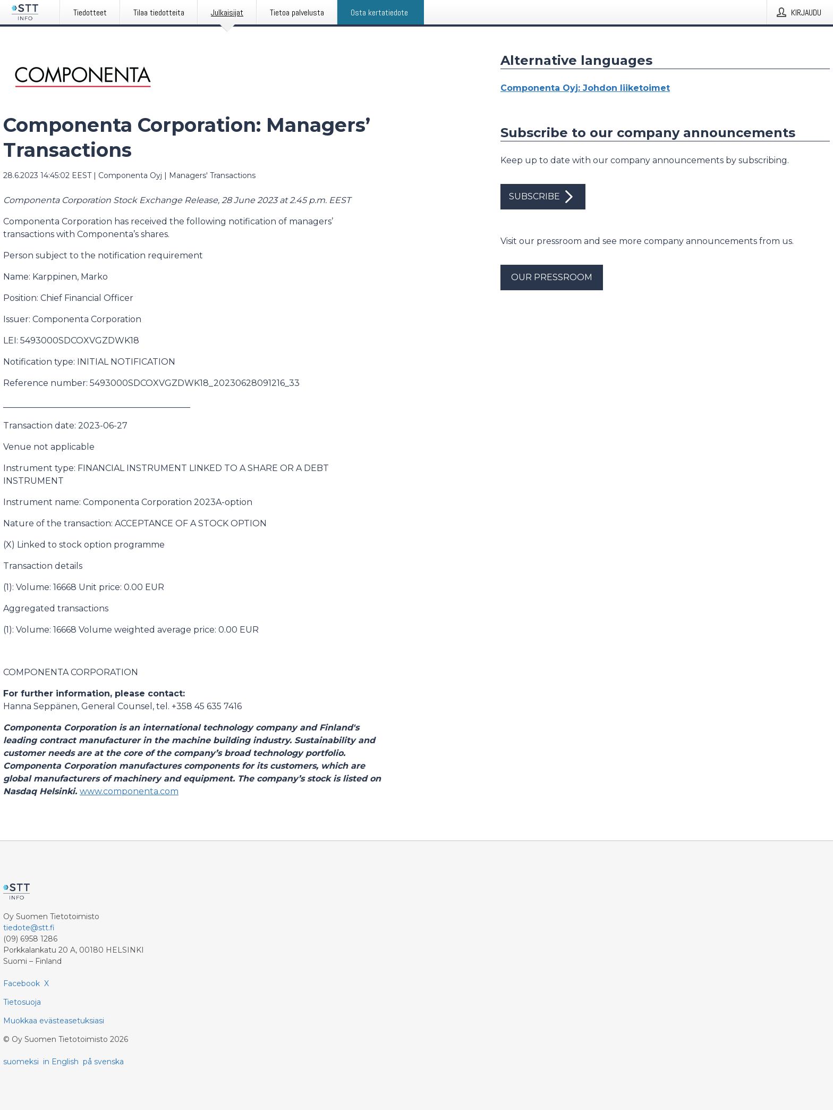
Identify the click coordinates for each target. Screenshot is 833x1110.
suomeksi (21, 1061)
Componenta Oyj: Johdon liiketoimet (585, 88)
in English (61, 1061)
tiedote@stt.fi (29, 927)
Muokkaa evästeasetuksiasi (53, 1020)
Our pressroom (551, 277)
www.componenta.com (129, 791)
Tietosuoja (22, 1002)
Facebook (21, 983)
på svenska (103, 1061)
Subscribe (543, 197)
